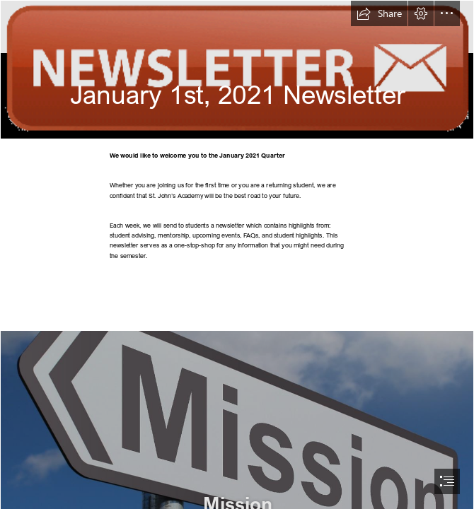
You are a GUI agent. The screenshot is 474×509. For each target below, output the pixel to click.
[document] (237, 254)
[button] (379, 13)
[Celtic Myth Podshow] (237, 69)
